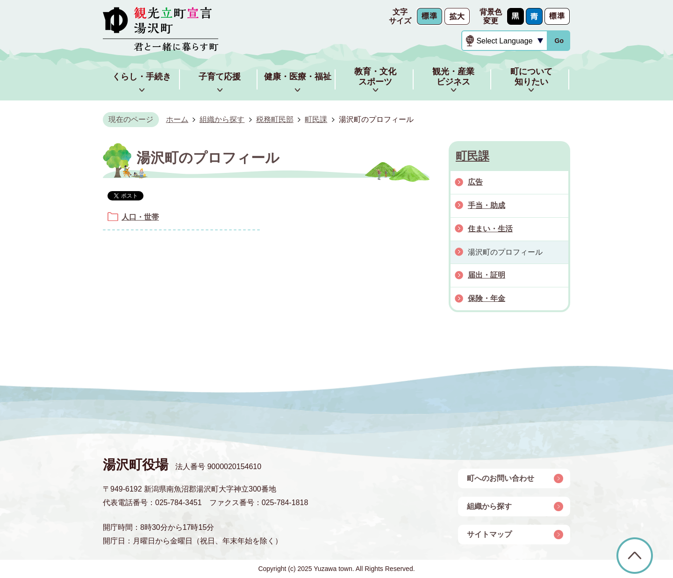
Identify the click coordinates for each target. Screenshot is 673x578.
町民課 (316, 119)
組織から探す (222, 119)
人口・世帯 (140, 217)
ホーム (177, 119)
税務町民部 (275, 119)
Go (559, 40)
